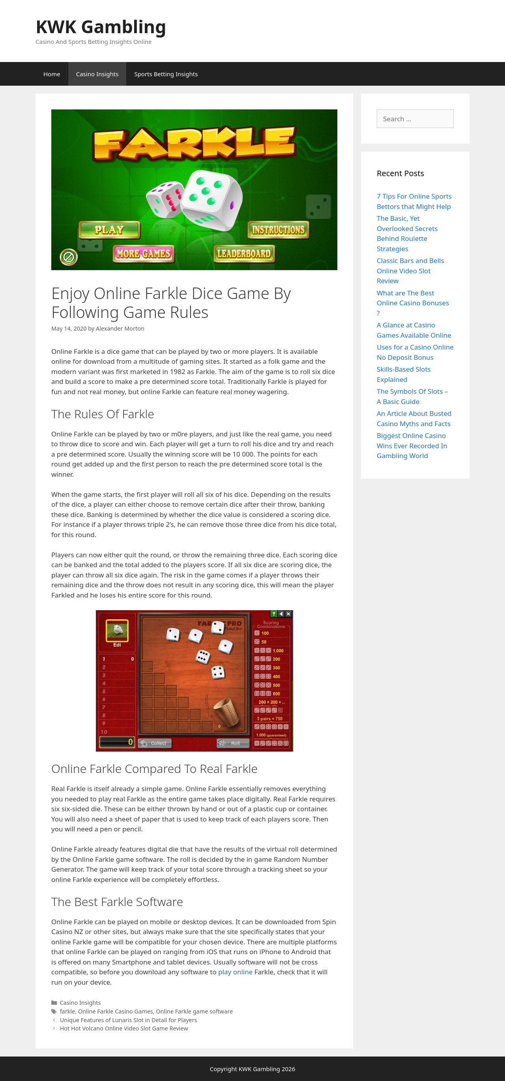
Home (51, 74)
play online (235, 971)
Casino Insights (97, 74)
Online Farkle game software (194, 1011)
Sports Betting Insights (166, 74)
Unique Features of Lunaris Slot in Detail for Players (128, 1020)
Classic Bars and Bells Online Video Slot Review (410, 270)
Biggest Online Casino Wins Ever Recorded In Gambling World (412, 445)
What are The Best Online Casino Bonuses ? (413, 303)
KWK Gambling (101, 26)
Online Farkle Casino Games (115, 1011)
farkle (67, 1011)
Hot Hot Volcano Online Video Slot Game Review (124, 1028)
